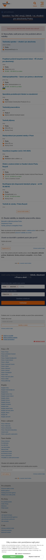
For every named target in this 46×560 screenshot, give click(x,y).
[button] (23, 553)
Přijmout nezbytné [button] (34, 556)
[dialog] (23, 549)
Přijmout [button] (13, 556)
